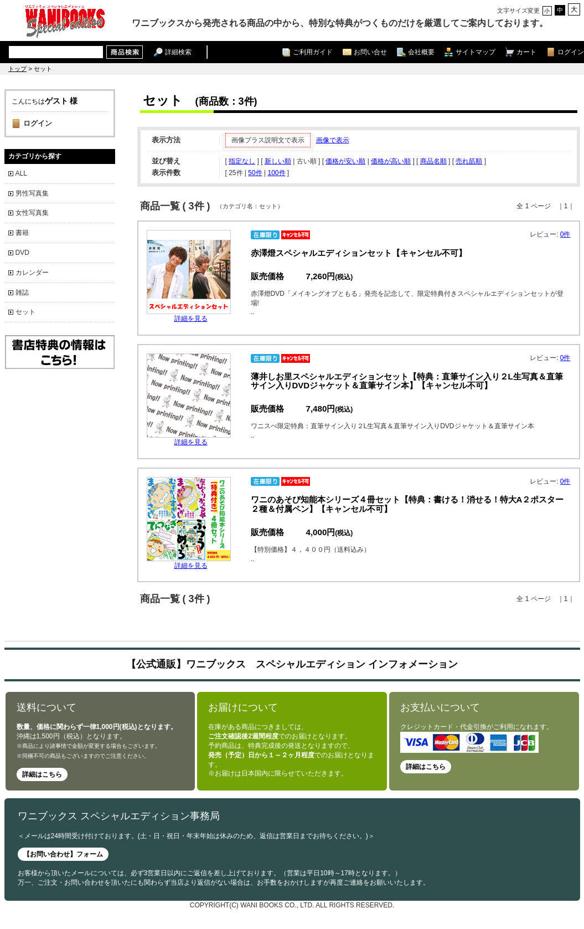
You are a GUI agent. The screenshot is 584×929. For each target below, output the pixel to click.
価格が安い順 (345, 161)
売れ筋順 (469, 161)
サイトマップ (475, 51)
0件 (565, 234)
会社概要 (421, 51)
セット (25, 312)
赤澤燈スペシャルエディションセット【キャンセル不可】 (359, 253)
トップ (17, 68)
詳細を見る (191, 318)
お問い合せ (370, 51)
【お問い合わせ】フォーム (63, 854)
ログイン (570, 51)
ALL (21, 173)
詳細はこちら (42, 774)
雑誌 (22, 292)
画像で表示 (332, 140)
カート (526, 51)
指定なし (242, 161)
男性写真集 (32, 193)
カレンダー (32, 272)
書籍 (22, 233)
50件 (255, 173)
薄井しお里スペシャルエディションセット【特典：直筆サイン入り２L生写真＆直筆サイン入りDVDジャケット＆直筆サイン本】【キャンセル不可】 (407, 381)
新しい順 (278, 161)
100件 (276, 173)
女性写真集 (32, 213)
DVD (22, 252)
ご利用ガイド (313, 51)
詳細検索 (178, 51)
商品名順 (433, 161)
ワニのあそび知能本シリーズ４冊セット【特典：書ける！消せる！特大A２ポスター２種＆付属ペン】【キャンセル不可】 (407, 504)
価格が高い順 (391, 161)
